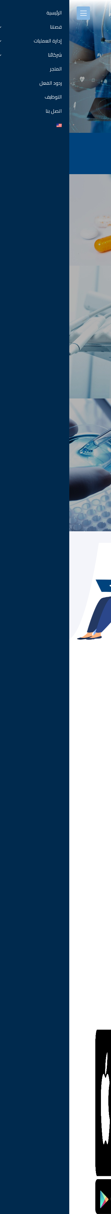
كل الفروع (97, 850)
